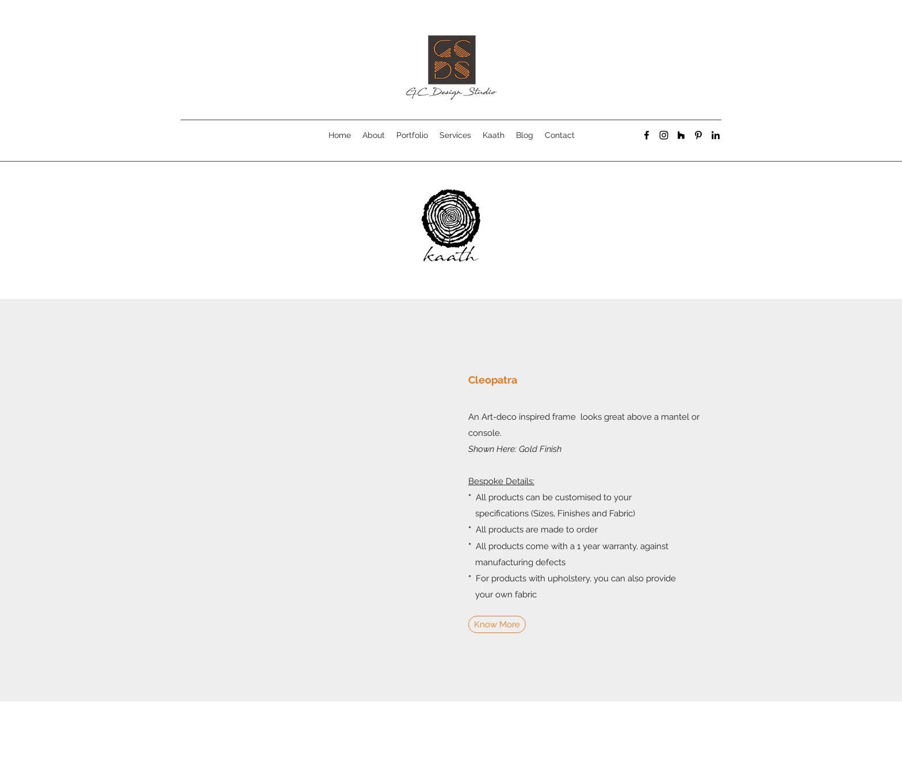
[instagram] (664, 135)
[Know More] (497, 624)
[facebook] (646, 135)
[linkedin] (715, 135)
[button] (301, 500)
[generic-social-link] (681, 135)
